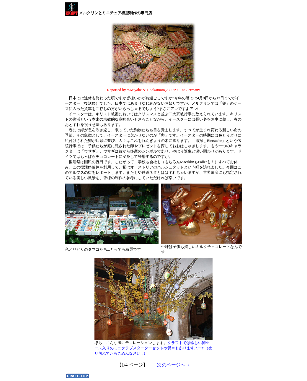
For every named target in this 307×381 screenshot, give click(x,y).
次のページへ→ (173, 364)
